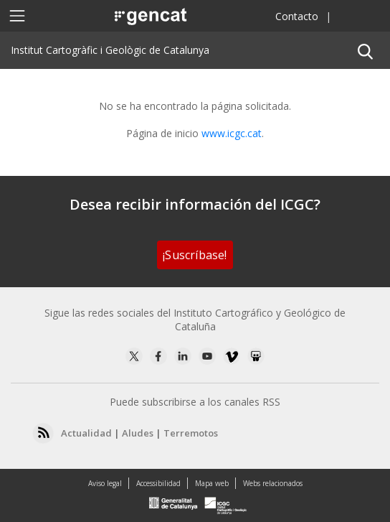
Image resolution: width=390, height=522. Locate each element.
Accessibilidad (158, 483)
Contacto (296, 16)
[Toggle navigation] (17, 15)
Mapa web (212, 483)
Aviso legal (105, 483)
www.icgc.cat (231, 133)
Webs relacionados (273, 483)
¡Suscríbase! (195, 255)
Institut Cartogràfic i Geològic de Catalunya (110, 50)
